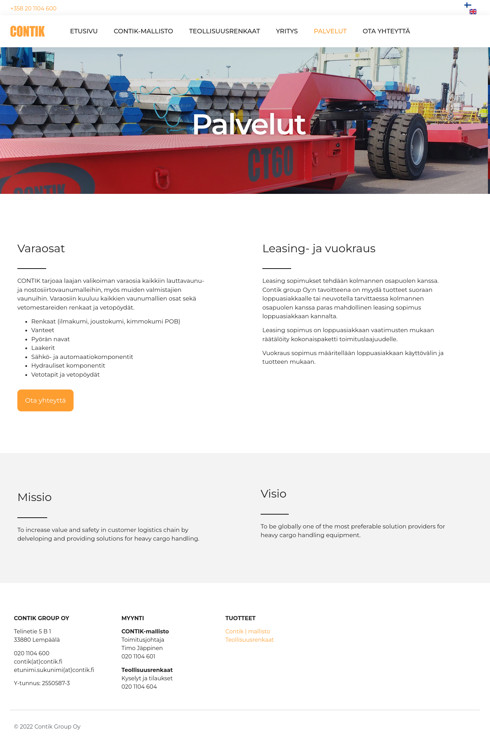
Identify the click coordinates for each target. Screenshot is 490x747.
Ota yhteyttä (386, 31)
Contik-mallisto (143, 31)
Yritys (287, 31)
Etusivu (84, 31)
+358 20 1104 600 (33, 8)
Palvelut (330, 31)
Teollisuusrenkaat (224, 31)
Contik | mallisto (248, 631)
